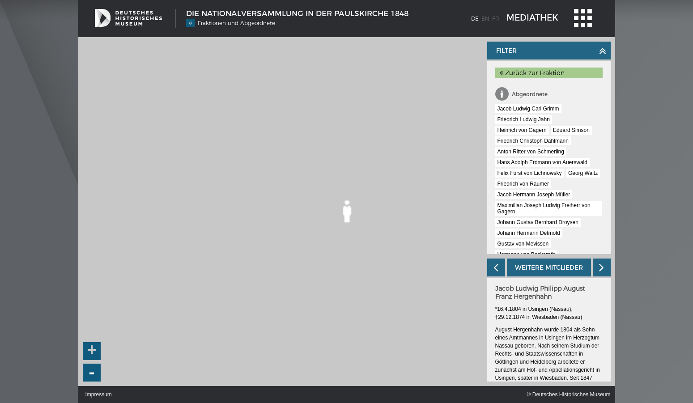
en (485, 18)
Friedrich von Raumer (523, 184)
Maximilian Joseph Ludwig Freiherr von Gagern (544, 208)
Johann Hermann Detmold (528, 233)
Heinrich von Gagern (522, 130)
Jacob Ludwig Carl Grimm (528, 109)
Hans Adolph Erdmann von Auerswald (542, 162)
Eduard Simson (571, 130)
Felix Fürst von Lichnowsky (529, 173)
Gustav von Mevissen (523, 244)
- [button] (92, 373)
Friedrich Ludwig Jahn (523, 119)
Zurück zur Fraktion (532, 73)
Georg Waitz (583, 173)
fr (495, 18)
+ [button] (92, 351)
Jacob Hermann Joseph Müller (533, 194)
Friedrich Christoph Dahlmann (533, 141)
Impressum (98, 394)
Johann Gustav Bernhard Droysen (537, 222)
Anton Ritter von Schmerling (530, 151)
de (475, 18)
